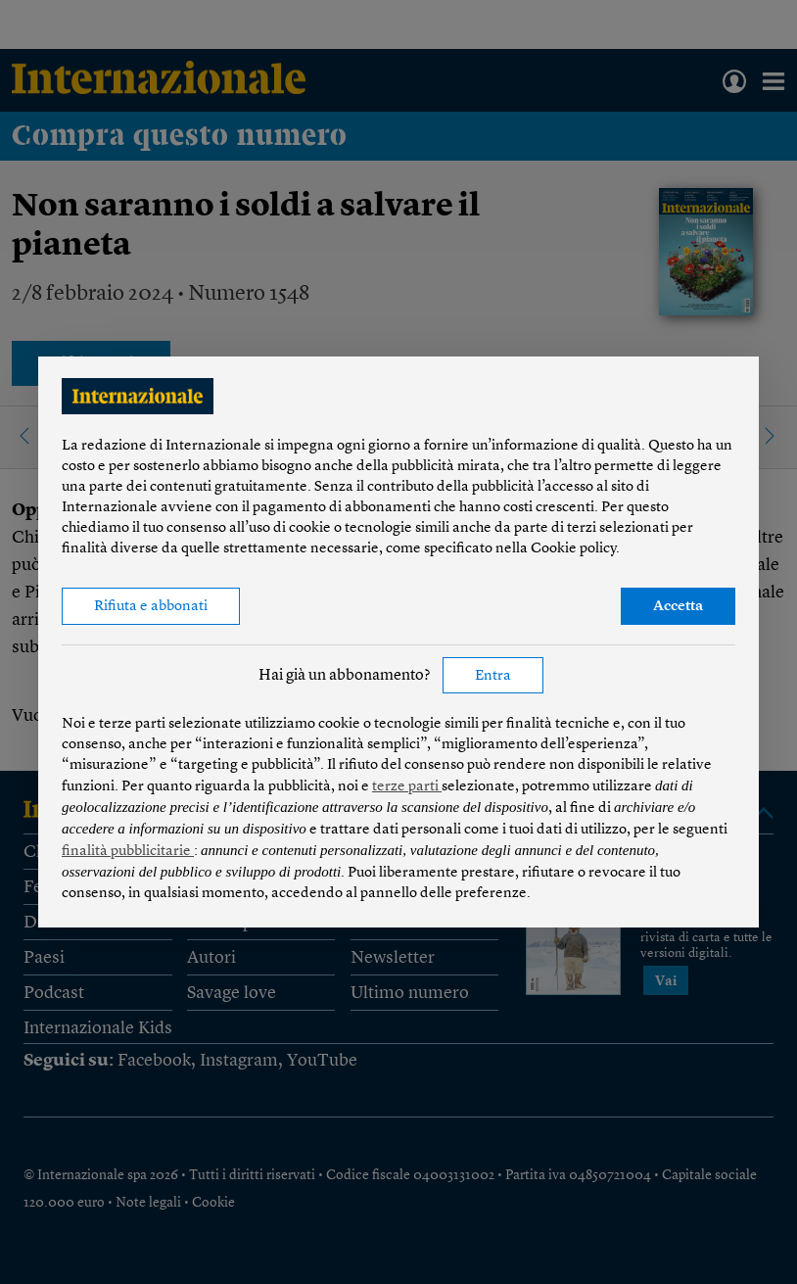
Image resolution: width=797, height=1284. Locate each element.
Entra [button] (493, 676)
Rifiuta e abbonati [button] (151, 606)
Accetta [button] (678, 606)
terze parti (407, 787)
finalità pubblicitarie (128, 851)
